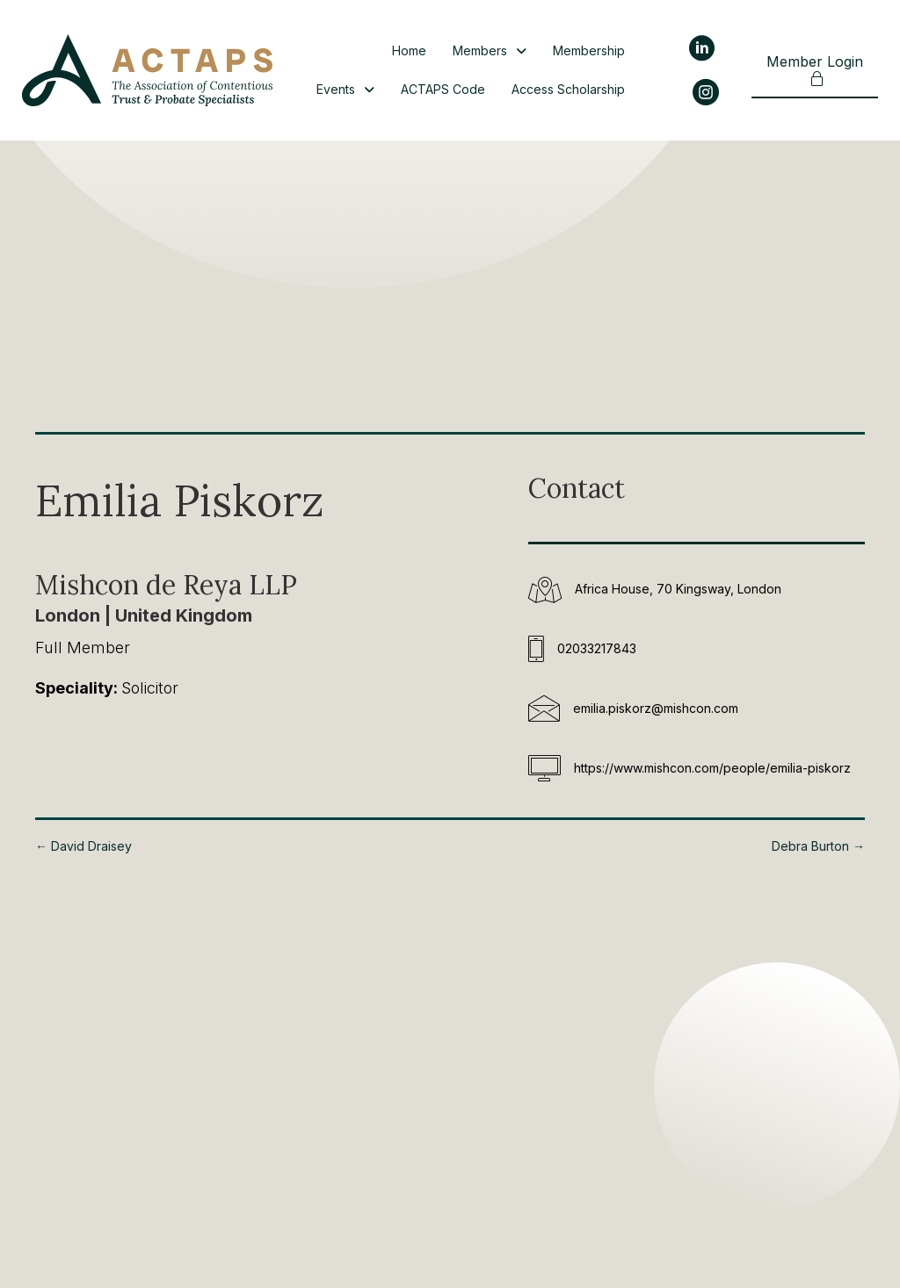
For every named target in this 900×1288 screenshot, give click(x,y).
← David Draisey (83, 845)
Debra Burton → (818, 845)
